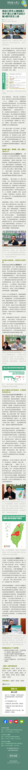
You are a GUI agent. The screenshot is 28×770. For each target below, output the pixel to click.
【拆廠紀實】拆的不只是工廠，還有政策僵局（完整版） (14, 711)
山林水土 (9, 21)
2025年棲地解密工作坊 (11, 701)
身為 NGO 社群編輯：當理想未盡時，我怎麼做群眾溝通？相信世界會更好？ (15, 696)
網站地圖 (13, 756)
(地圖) (7, 727)
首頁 (5, 21)
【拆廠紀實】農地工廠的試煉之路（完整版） (14, 706)
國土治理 (14, 21)
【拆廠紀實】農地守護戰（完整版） (14, 703)
